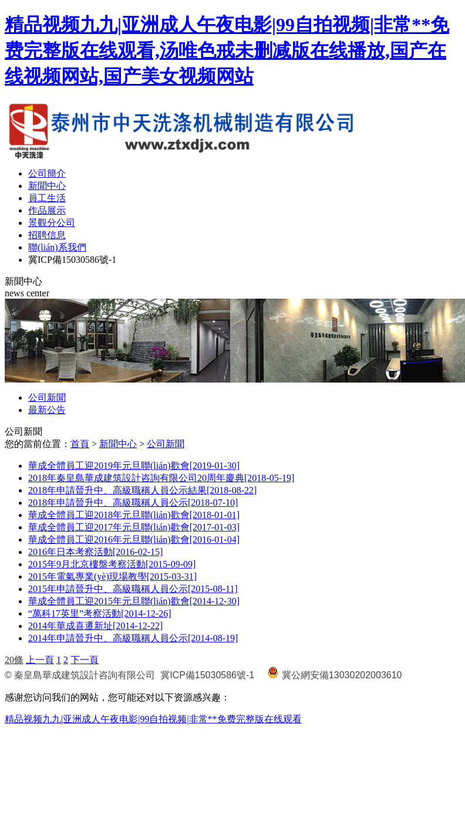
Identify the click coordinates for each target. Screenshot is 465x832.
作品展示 (47, 210)
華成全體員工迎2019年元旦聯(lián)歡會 (134, 466)
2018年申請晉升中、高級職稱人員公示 (133, 503)
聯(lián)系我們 (57, 247)
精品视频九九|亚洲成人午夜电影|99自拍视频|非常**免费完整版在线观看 (153, 719)
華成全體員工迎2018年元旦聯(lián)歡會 (134, 515)
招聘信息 (47, 235)
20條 (14, 660)
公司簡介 (47, 173)
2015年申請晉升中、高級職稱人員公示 (133, 589)
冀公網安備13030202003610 (342, 675)
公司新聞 (47, 398)
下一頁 (84, 660)
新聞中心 (47, 186)
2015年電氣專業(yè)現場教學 (112, 576)
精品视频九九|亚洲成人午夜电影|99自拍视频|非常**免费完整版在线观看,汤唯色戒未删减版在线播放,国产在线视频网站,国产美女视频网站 (227, 50)
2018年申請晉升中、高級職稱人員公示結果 (142, 490)
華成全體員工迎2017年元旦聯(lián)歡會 (134, 527)
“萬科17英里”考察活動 (99, 613)
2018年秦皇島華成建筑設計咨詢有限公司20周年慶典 (161, 478)
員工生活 (47, 198)
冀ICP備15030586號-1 (72, 260)
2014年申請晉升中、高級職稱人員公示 (133, 638)
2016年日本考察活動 (95, 552)
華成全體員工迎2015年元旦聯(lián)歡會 (134, 601)
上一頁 (40, 660)
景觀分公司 (51, 223)
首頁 (79, 444)
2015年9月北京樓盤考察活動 (112, 564)
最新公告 (47, 410)
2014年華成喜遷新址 (95, 626)
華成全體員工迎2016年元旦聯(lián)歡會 (134, 539)
